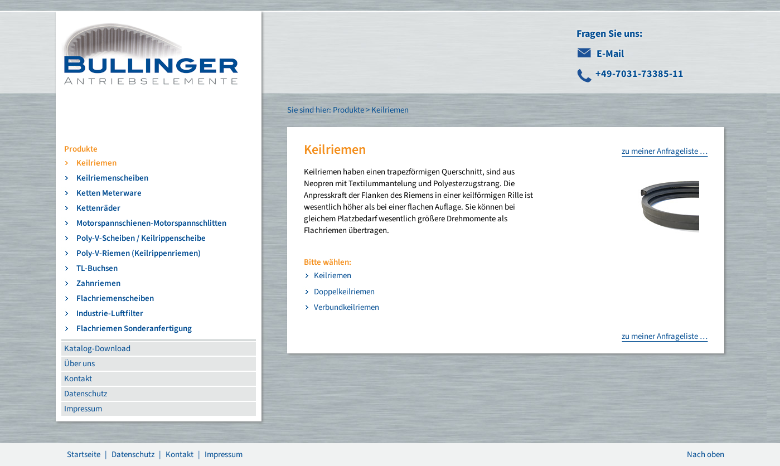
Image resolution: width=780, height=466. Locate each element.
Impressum (83, 409)
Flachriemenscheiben (115, 298)
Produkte (81, 149)
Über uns (79, 364)
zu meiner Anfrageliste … (665, 151)
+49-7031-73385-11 (639, 74)
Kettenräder (98, 208)
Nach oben (705, 454)
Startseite (83, 454)
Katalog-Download (97, 349)
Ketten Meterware (109, 193)
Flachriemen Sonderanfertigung (134, 328)
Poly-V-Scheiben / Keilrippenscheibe (141, 238)
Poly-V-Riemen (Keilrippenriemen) (138, 253)
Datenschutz (85, 394)
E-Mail (610, 54)
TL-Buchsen (97, 268)
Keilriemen (96, 163)
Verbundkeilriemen (346, 307)
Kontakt (78, 379)
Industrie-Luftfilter (109, 313)
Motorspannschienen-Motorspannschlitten (151, 223)
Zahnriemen (98, 283)
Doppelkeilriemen (344, 292)
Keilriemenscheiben (112, 178)
